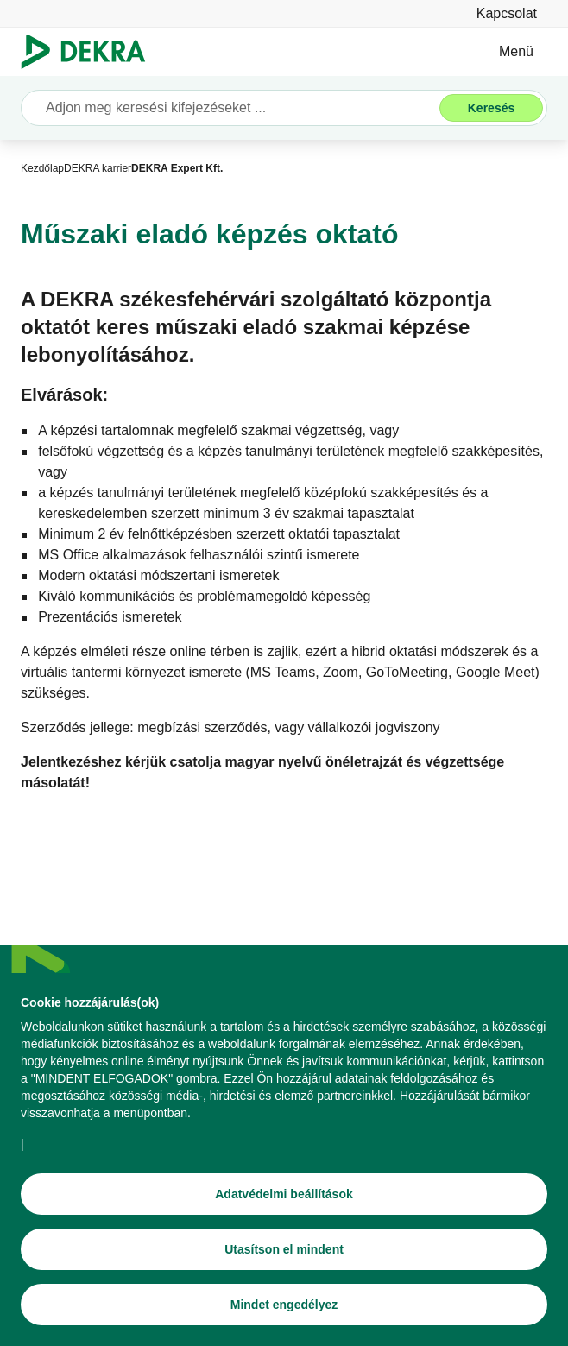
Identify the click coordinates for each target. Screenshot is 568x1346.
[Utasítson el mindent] (284, 1252)
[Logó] (90, 52)
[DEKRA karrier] (97, 168)
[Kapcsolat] (506, 13)
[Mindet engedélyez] (284, 1308)
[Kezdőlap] (42, 168)
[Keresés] (491, 108)
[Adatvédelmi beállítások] (284, 1197)
